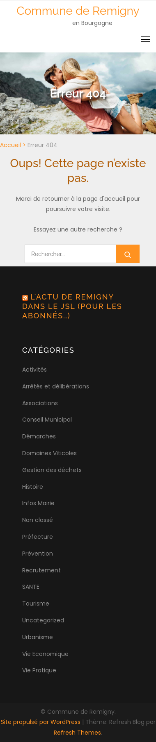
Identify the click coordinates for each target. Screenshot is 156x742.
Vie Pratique (39, 670)
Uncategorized (43, 620)
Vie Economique (45, 654)
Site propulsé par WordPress (41, 722)
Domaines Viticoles (49, 453)
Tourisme (35, 603)
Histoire (32, 487)
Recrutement (41, 570)
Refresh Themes (77, 732)
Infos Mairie (38, 503)
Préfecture (37, 537)
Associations (40, 403)
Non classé (37, 520)
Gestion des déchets (52, 470)
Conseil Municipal (47, 419)
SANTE (30, 587)
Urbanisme (37, 637)
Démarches (39, 436)
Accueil (10, 145)
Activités (34, 369)
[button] (17, 26)
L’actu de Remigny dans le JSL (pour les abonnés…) (72, 306)
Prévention (37, 553)
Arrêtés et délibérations (55, 386)
